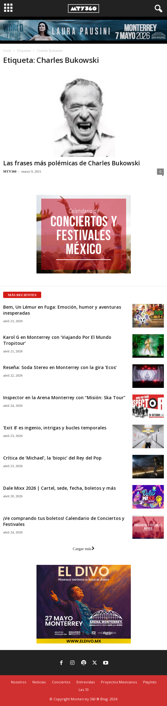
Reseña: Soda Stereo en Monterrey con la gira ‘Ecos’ (60, 367)
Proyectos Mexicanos (119, 682)
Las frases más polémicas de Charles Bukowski (71, 163)
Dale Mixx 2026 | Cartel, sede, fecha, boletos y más (59, 488)
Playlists (149, 682)
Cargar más (83, 548)
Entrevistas (85, 682)
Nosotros (18, 682)
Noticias (39, 682)
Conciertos (61, 682)
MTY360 (9, 171)
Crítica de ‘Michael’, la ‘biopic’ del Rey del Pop (52, 458)
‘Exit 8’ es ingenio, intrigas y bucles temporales (54, 428)
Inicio (7, 50)
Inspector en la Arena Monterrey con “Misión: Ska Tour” (64, 397)
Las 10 (84, 689)
